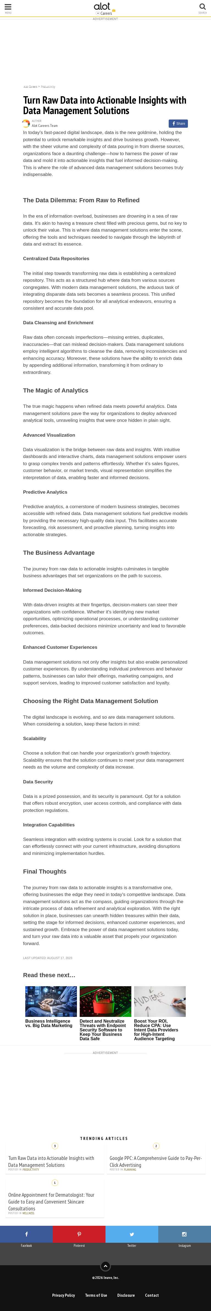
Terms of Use (96, 1295)
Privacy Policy (63, 1295)
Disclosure (126, 1295)
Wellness (28, 1213)
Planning (130, 1169)
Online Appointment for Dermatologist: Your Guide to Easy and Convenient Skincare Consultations (51, 1201)
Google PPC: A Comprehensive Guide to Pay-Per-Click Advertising (156, 1161)
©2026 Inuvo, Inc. (105, 1277)
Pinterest (79, 1245)
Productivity (48, 86)
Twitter (131, 1245)
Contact (152, 1295)
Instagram (185, 1245)
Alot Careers (30, 86)
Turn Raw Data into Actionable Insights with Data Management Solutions (51, 1161)
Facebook (26, 1245)
